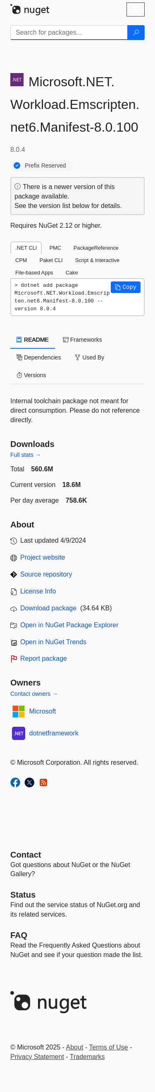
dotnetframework (54, 733)
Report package (43, 658)
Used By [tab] (89, 357)
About (74, 1047)
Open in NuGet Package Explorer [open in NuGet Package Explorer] (69, 625)
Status (23, 894)
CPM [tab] (21, 260)
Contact (25, 854)
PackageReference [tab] (96, 248)
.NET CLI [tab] (26, 248)
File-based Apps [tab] (34, 272)
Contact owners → (34, 693)
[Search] (136, 32)
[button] (126, 287)
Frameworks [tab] (82, 340)
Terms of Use (108, 1047)
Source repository (46, 574)
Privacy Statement (37, 1056)
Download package (48, 608)
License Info (38, 591)
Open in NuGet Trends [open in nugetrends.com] (53, 641)
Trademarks (87, 1056)
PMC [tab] (55, 248)
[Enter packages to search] (69, 32)
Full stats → (25, 454)
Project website (42, 557)
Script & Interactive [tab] (97, 260)
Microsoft (42, 711)
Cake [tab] (72, 272)
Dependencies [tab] (39, 357)
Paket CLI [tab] (50, 260)
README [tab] (33, 340)
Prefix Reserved (45, 165)
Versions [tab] (31, 375)
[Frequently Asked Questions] (18, 935)
